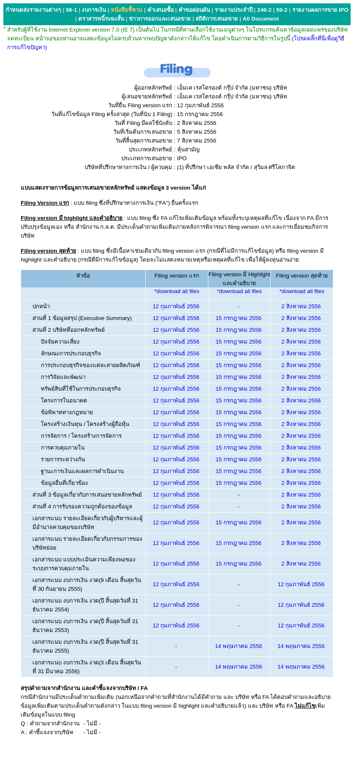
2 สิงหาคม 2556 (300, 306)
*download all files (177, 291)
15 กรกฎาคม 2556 (238, 318)
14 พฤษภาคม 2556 (238, 646)
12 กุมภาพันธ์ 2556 (176, 306)
